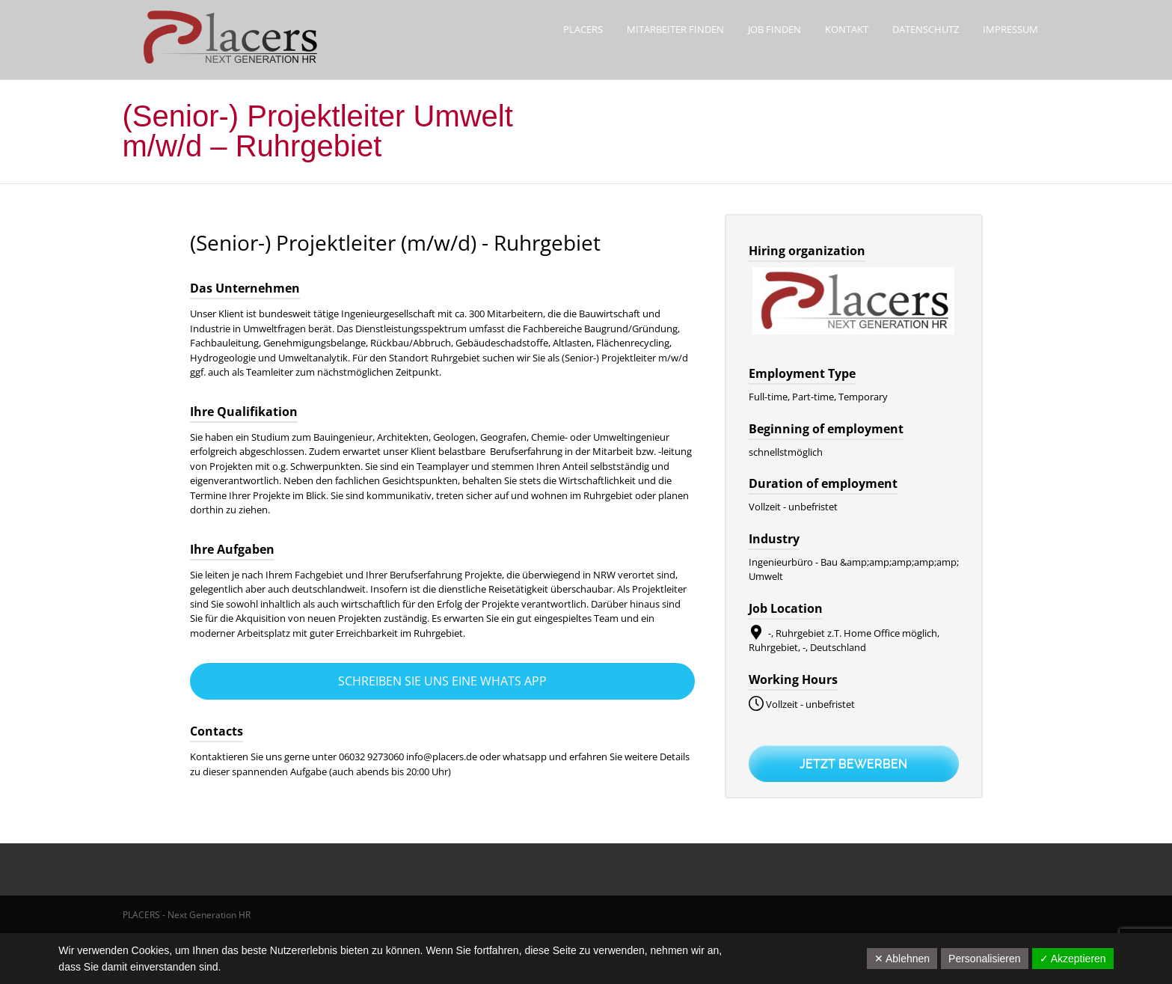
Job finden (774, 29)
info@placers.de (441, 756)
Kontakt (846, 29)
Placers (583, 29)
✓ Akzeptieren (1073, 959)
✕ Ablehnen (902, 959)
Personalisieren (984, 959)
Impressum (1010, 29)
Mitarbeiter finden (675, 29)
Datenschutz (925, 29)
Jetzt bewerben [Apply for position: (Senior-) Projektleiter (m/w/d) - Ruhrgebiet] (853, 764)
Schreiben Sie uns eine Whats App (442, 681)
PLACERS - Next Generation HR (187, 914)
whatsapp (526, 756)
